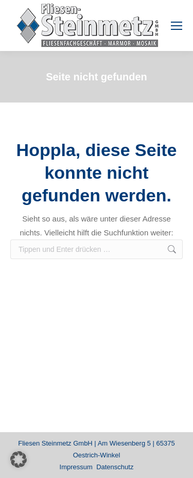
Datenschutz (114, 467)
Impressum (76, 467)
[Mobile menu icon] (176, 26)
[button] (18, 459)
